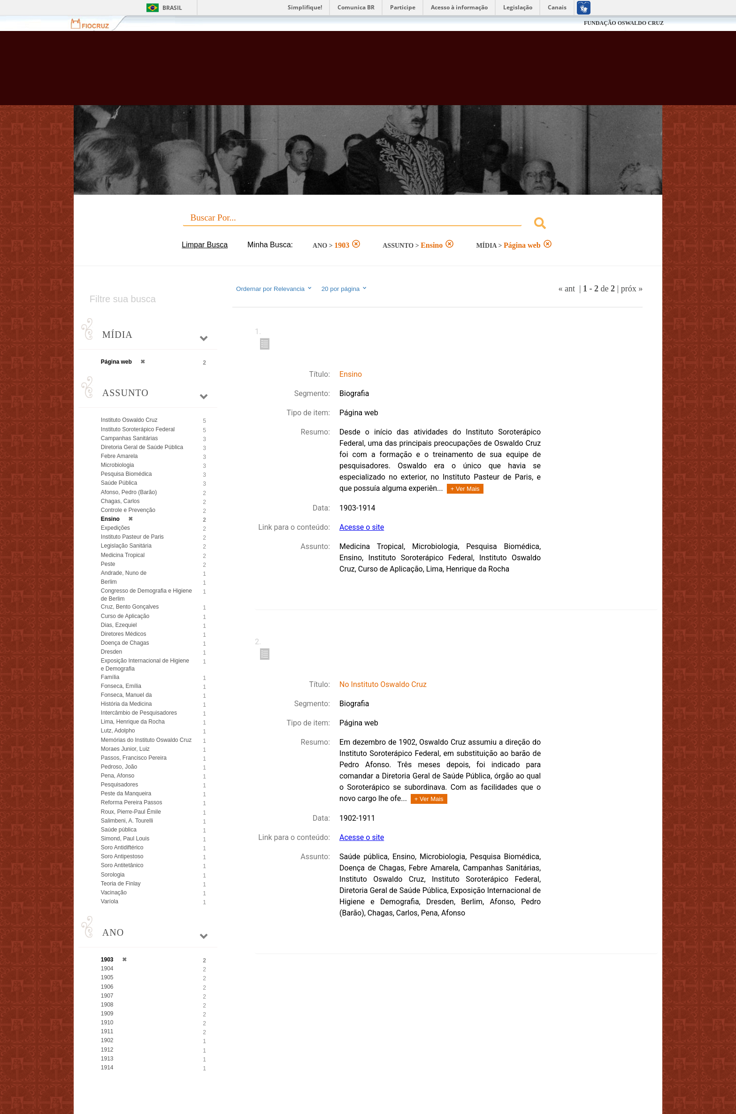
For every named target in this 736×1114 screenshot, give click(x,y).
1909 (107, 1013)
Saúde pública (119, 829)
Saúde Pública (119, 483)
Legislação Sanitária (126, 545)
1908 (107, 1004)
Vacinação (114, 892)
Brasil (172, 8)
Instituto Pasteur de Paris (132, 537)
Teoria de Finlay (121, 883)
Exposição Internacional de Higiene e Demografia (145, 664)
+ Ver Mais (465, 488)
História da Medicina (126, 704)
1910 (107, 1022)
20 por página (345, 288)
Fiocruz (95, 23)
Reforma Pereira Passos (131, 802)
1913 (107, 1058)
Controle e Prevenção (128, 510)
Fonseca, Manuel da (126, 695)
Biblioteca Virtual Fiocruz (317, 73)
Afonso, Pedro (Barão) (129, 492)
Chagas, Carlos (120, 501)
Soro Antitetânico (122, 865)
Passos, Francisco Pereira (134, 758)
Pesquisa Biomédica (126, 474)
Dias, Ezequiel (119, 625)
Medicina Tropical (123, 555)
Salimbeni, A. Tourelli (127, 820)
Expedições (115, 528)
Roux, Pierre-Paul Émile (131, 812)
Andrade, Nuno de (123, 573)
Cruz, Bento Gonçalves (130, 606)
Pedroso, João (119, 766)
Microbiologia (117, 465)
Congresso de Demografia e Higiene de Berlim (146, 595)
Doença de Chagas (125, 643)
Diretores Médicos (123, 634)
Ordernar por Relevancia (274, 288)
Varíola (109, 901)
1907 (107, 995)
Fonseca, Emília (121, 686)
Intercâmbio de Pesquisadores (139, 713)
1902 (107, 1040)
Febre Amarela (119, 456)
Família (110, 677)
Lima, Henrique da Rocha (133, 721)
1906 (107, 987)
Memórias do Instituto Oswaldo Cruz (146, 740)
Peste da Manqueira (126, 793)
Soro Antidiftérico (122, 847)
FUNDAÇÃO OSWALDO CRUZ (624, 23)
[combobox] (368, 224)
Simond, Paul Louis (125, 838)
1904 (107, 968)
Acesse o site (361, 527)
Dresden (111, 652)
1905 (107, 977)
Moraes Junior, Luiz (125, 749)
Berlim (109, 582)
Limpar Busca (205, 245)
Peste (108, 564)
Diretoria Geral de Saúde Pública (142, 447)
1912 (107, 1049)
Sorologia (113, 874)
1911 (107, 1031)
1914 (107, 1067)
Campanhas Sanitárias (129, 438)
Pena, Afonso (117, 775)
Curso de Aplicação (125, 616)
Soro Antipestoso (122, 856)
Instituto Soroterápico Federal (138, 429)
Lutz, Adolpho (118, 730)
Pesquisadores (119, 784)
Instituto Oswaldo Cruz (129, 420)
